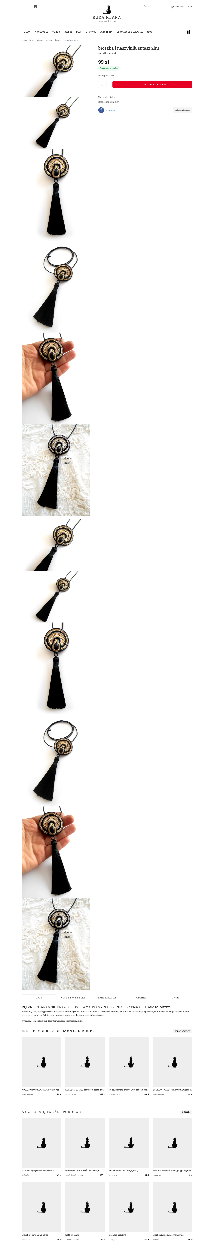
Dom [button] (78, 32)
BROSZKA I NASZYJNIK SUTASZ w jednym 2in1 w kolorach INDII (172, 1089)
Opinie (141, 997)
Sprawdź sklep (182, 1031)
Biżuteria (39, 40)
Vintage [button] (91, 32)
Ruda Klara (107, 15)
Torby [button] (56, 32)
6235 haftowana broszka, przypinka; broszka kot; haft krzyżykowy (172, 1170)
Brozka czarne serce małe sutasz (168, 1235)
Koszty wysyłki (73, 997)
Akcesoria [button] (41, 32)
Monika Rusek (107, 53)
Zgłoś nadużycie (182, 110)
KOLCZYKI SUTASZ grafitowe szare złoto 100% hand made (85, 1089)
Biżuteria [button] (106, 32)
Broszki (49, 40)
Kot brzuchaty (72, 1235)
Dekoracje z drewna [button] (130, 32)
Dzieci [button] (68, 32)
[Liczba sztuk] (102, 84)
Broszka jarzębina (117, 1235)
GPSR (175, 997)
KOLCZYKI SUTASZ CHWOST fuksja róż (40, 1089)
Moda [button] (27, 32)
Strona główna (28, 40)
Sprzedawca (107, 997)
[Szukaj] (163, 6)
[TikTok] (35, 6)
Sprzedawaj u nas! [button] (182, 6)
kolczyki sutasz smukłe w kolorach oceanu (129, 1089)
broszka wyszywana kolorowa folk (38, 1170)
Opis (38, 997)
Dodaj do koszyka (152, 84)
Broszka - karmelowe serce (35, 1235)
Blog (149, 32)
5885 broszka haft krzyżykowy (123, 1170)
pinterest (110, 110)
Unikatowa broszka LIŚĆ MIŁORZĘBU (82, 1170)
